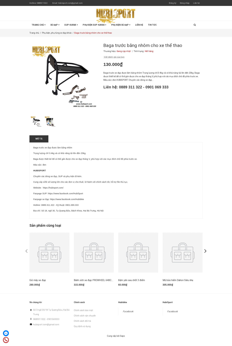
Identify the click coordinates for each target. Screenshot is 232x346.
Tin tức (152, 25)
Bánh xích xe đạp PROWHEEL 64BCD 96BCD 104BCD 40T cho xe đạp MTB (113, 280)
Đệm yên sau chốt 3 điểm (131, 280)
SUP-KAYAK (71, 25)
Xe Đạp (54, 25)
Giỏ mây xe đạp (37, 280)
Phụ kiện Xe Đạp (120, 25)
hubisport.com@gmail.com (46, 324)
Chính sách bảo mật (83, 310)
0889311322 (42, 3)
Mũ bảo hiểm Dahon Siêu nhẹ (178, 280)
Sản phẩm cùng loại (45, 225)
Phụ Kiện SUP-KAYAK (94, 25)
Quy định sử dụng (82, 326)
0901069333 (53, 319)
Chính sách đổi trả (82, 321)
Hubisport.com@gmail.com (70, 3)
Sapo (122, 336)
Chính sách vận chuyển (85, 315)
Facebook (128, 311)
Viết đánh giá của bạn (114, 57)
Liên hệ (196, 3)
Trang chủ (39, 25)
